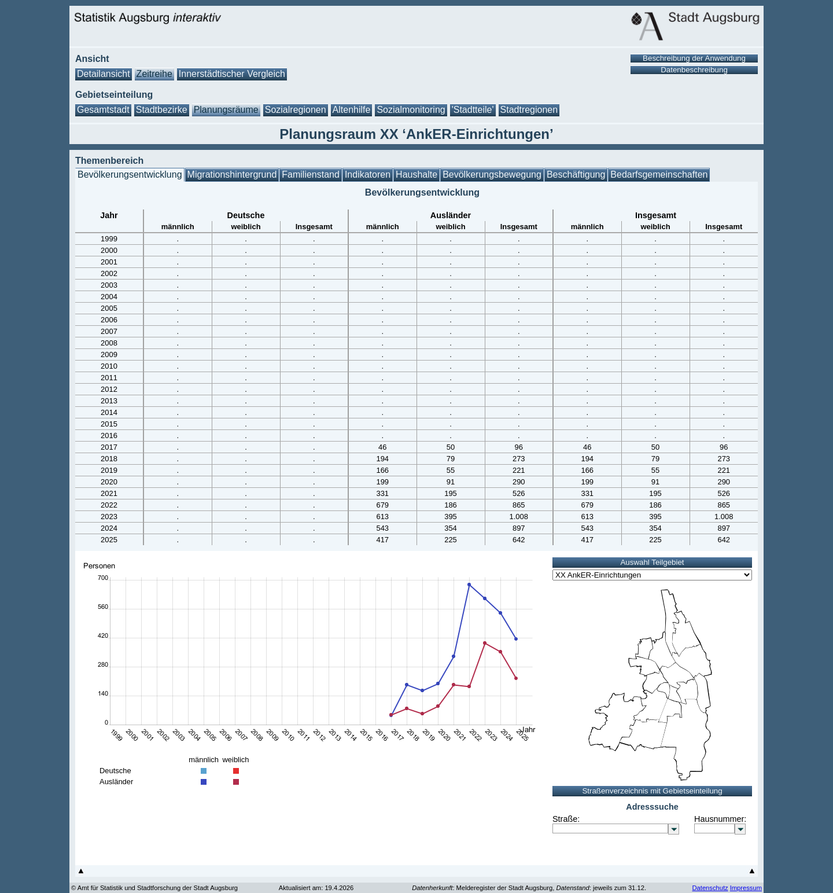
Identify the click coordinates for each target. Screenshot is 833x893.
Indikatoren (367, 174)
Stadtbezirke (161, 110)
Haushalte (416, 174)
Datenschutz (710, 887)
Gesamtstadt (103, 110)
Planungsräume (226, 110)
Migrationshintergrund (232, 174)
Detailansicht (103, 74)
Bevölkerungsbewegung (492, 174)
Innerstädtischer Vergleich (232, 74)
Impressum (746, 887)
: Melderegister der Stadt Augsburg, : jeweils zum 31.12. (529, 887)
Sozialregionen (295, 110)
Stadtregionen (529, 110)
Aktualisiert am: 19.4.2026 (316, 887)
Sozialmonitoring (411, 110)
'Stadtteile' (473, 110)
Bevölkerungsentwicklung (130, 174)
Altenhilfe (352, 110)
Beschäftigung (576, 174)
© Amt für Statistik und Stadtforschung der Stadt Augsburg (154, 887)
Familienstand (311, 174)
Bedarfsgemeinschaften (658, 174)
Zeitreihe (154, 74)
